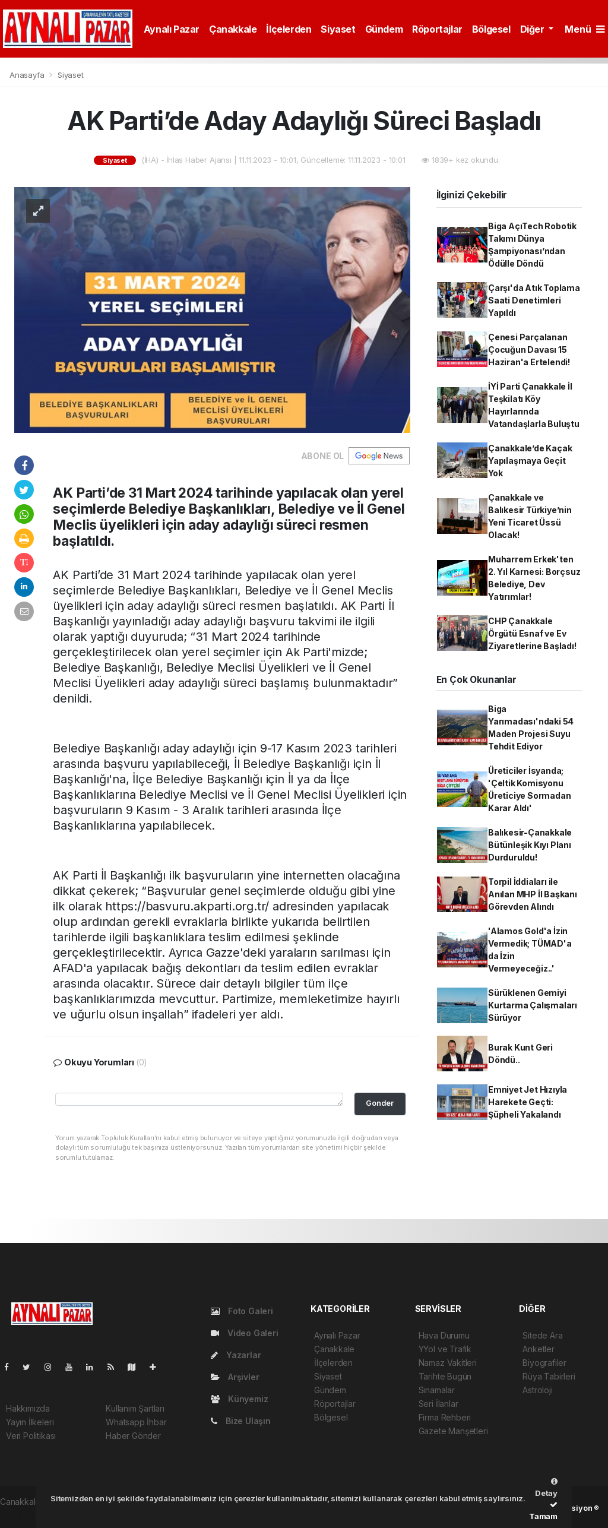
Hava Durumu (444, 1335)
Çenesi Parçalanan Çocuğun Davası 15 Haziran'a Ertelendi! (529, 349)
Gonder (380, 1103)
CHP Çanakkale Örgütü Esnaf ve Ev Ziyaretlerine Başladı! (532, 633)
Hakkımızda (28, 1408)
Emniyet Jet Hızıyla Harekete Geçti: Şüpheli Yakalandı (527, 1101)
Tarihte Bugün (445, 1376)
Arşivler (235, 1377)
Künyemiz (239, 1399)
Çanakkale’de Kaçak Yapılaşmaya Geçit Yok (530, 460)
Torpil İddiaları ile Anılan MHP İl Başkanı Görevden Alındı (532, 894)
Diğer (533, 29)
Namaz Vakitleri (448, 1363)
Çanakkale (232, 29)
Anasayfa (28, 75)
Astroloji (537, 1390)
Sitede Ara (542, 1335)
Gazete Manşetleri (453, 1431)
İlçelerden (288, 29)
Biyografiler (544, 1363)
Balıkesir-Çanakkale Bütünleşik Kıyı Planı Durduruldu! (530, 844)
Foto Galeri (242, 1311)
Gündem (384, 29)
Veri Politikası (31, 1436)
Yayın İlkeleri (29, 1422)
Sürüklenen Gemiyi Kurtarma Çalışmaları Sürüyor (532, 1005)
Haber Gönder (133, 1436)
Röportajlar (437, 29)
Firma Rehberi (445, 1417)
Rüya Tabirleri (548, 1376)
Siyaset (338, 29)
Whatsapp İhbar (136, 1422)
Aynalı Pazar (172, 29)
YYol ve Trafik (445, 1349)
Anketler (538, 1349)
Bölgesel (491, 29)
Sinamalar (437, 1390)
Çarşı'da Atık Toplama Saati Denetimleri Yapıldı (534, 300)
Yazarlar (236, 1355)
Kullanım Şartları (135, 1408)
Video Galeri (244, 1333)
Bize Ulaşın (241, 1421)
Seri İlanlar (438, 1404)
